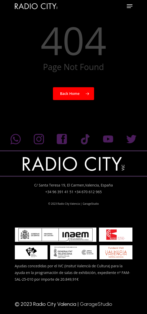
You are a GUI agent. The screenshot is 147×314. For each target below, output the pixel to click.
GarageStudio (91, 203)
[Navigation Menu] (129, 6)
